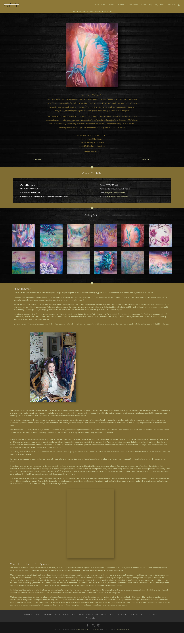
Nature (95, 95)
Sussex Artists (99, 5)
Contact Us (171, 5)
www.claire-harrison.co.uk (117, 196)
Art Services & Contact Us (105, 547)
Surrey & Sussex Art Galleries (87, 562)
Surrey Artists (132, 5)
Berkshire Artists (152, 547)
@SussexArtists (123, 562)
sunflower (101, 120)
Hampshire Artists (136, 547)
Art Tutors (120, 5)
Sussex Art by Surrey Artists (152, 5)
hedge (137, 422)
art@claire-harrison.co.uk (115, 192)
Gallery (110, 5)
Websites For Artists (85, 547)
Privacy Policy (91, 551)
